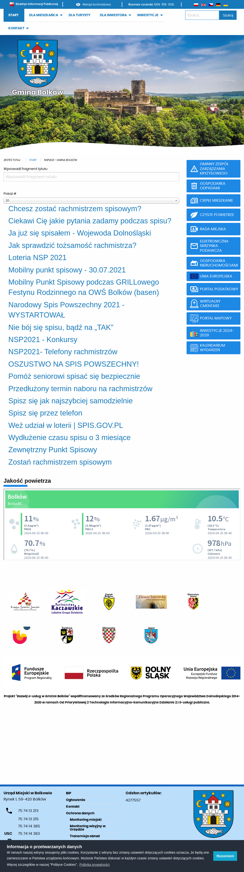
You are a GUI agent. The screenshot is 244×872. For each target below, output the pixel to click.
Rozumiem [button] (225, 856)
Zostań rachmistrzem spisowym (60, 462)
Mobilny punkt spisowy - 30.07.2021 (67, 270)
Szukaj (228, 15)
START (13, 15)
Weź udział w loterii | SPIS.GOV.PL (65, 425)
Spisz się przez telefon (45, 413)
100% (157, 4)
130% (171, 4)
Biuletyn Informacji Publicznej (34, 4)
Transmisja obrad (85, 836)
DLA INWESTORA (113, 15)
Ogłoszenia (75, 800)
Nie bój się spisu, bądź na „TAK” (60, 327)
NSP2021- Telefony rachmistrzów (62, 352)
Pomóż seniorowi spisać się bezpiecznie (74, 376)
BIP (68, 793)
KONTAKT (16, 28)
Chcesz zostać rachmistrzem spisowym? (74, 209)
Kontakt (73, 806)
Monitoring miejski (86, 819)
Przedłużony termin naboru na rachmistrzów (80, 389)
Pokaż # (10, 193)
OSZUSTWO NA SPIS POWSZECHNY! (73, 364)
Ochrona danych (80, 813)
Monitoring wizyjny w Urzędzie (88, 828)
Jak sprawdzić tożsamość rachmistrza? (72, 245)
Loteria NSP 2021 (37, 257)
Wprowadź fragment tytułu (26, 169)
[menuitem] (14, 15)
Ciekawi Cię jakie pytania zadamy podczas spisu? (89, 221)
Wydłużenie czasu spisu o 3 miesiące (69, 437)
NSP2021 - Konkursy (42, 339)
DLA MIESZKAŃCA (43, 15)
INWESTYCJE (147, 15)
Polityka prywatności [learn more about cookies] (94, 865)
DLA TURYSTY (79, 15)
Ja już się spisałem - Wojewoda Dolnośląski (79, 233)
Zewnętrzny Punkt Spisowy (52, 450)
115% (164, 4)
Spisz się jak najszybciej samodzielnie (70, 401)
